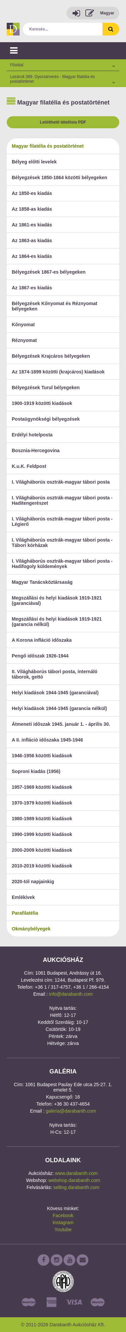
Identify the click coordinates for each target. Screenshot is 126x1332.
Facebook (63, 1215)
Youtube (63, 1229)
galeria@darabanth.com (71, 1111)
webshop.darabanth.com (74, 1180)
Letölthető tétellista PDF (63, 122)
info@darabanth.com (71, 994)
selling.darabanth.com (76, 1187)
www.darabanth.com (76, 1173)
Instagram (62, 1222)
